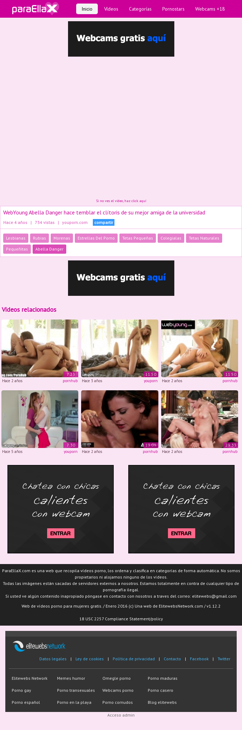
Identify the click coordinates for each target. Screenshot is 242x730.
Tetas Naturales (204, 238)
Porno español (26, 702)
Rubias (39, 238)
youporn (151, 380)
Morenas (62, 238)
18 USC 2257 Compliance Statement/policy (121, 618)
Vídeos (111, 9)
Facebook (199, 658)
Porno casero (160, 690)
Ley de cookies (89, 658)
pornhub (70, 380)
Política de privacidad (134, 658)
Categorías (140, 9)
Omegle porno (116, 678)
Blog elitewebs (162, 702)
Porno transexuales (76, 690)
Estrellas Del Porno (96, 238)
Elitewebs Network (29, 678)
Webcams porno (118, 690)
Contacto (172, 658)
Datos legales (53, 658)
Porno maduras (163, 678)
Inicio (86, 9)
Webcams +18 (210, 9)
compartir (103, 222)
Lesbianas (16, 238)
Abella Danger (49, 249)
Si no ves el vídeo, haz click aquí (121, 201)
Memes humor (71, 678)
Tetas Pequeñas (137, 238)
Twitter (224, 658)
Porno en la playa (74, 702)
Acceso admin (121, 715)
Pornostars (173, 9)
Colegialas (171, 238)
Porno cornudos (117, 702)
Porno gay (21, 690)
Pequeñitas (17, 249)
